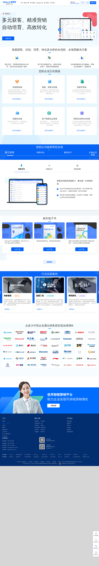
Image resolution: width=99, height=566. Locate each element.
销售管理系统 (19, 454)
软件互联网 (37, 427)
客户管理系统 (28, 454)
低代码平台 (66, 456)
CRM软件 (75, 454)
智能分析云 (4, 429)
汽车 (42, 423)
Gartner (60, 456)
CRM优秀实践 (28, 456)
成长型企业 (43, 427)
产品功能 (30, 461)
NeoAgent (4, 436)
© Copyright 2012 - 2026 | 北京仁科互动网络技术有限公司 (35, 463)
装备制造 (37, 421)
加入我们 (69, 427)
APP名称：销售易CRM (21, 461)
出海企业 (43, 429)
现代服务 (37, 431)
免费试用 (8, 38)
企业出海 (85, 454)
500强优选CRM (76, 456)
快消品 (42, 425)
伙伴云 (3, 425)
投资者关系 (69, 421)
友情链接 (54, 461)
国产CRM (52, 454)
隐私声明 (36, 461)
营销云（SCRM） (6, 423)
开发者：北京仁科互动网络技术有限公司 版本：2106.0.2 (70, 461)
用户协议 (48, 461)
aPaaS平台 (4, 431)
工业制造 (43, 421)
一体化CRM (44, 454)
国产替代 (43, 431)
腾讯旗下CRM (86, 456)
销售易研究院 (70, 431)
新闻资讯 (69, 423)
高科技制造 (37, 423)
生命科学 (37, 429)
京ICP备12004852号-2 (52, 463)
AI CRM (11, 454)
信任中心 (69, 425)
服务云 (3, 427)
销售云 (3, 421)
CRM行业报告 (44, 456)
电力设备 (37, 425)
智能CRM (18, 456)
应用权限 (42, 461)
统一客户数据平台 (6, 433)
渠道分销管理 (67, 454)
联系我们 (69, 429)
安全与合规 (52, 456)
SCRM (59, 454)
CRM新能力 (36, 456)
